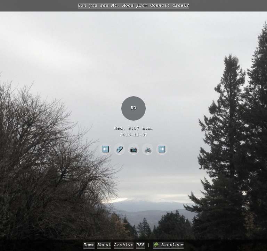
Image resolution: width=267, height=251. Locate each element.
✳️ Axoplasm (168, 245)
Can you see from (133, 6)
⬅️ (105, 149)
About (104, 245)
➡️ (161, 149)
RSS (140, 245)
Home (89, 245)
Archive (124, 245)
